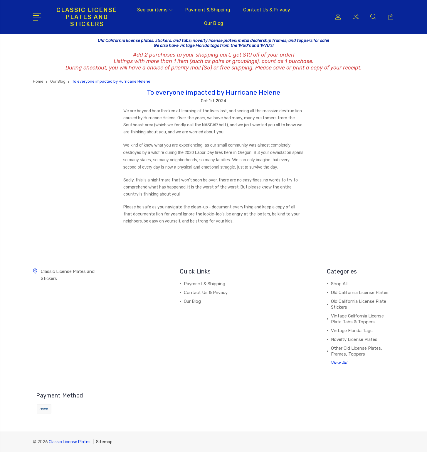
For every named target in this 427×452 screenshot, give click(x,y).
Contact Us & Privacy (266, 10)
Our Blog (213, 23)
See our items (154, 10)
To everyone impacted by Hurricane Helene (213, 92)
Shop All (339, 283)
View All (339, 363)
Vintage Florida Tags (352, 330)
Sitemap (104, 441)
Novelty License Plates (354, 339)
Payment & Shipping (207, 10)
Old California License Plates (360, 292)
